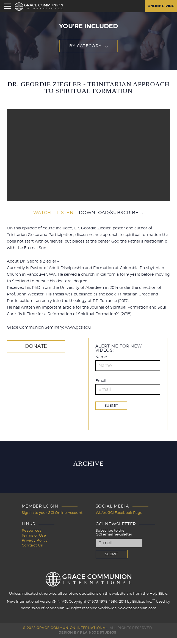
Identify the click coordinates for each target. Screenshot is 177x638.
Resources (32, 530)
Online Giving (161, 6)
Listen (65, 212)
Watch (42, 212)
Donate (36, 346)
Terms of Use (34, 535)
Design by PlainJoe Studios (88, 632)
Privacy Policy (35, 540)
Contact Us (32, 545)
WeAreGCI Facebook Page (119, 513)
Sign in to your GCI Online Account (52, 513)
